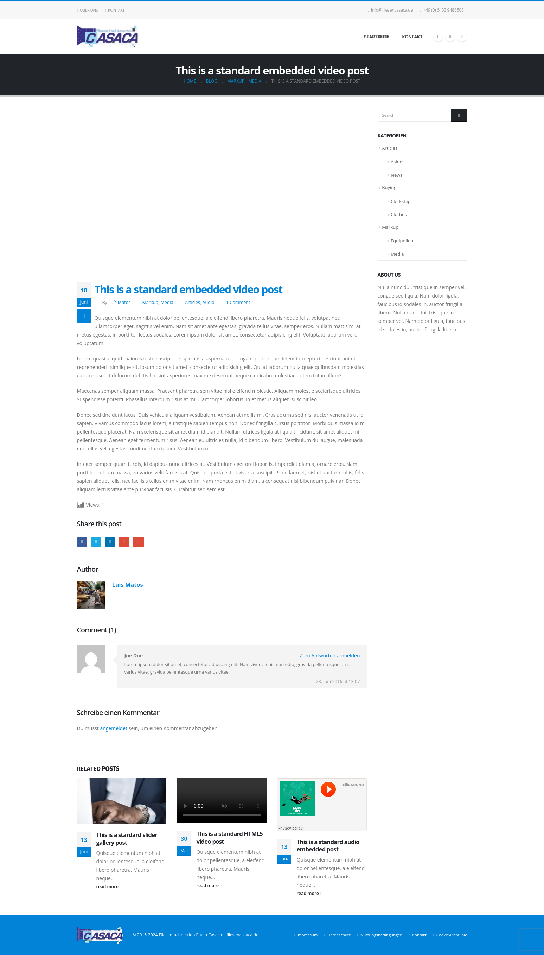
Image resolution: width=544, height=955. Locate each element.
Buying (389, 187)
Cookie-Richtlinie (451, 934)
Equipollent (403, 241)
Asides (397, 161)
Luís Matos (119, 302)
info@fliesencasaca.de (390, 10)
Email (138, 542)
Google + (124, 542)
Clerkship (400, 201)
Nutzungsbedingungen (381, 934)
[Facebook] (438, 37)
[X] (450, 37)
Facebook (82, 542)
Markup (150, 302)
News (396, 175)
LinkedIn (110, 542)
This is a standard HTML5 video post (229, 837)
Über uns (87, 10)
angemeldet (113, 728)
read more (108, 887)
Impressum (307, 934)
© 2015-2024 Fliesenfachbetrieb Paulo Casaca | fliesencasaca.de (195, 935)
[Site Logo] (108, 36)
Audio (209, 302)
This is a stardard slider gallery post (126, 838)
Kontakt (114, 10)
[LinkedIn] (462, 37)
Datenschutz (339, 934)
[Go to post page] (122, 801)
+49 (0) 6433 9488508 (441, 10)
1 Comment (238, 302)
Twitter (96, 542)
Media (166, 302)
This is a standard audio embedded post (327, 845)
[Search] (459, 115)
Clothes (399, 214)
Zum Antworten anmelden (330, 655)
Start (376, 36)
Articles (192, 302)
